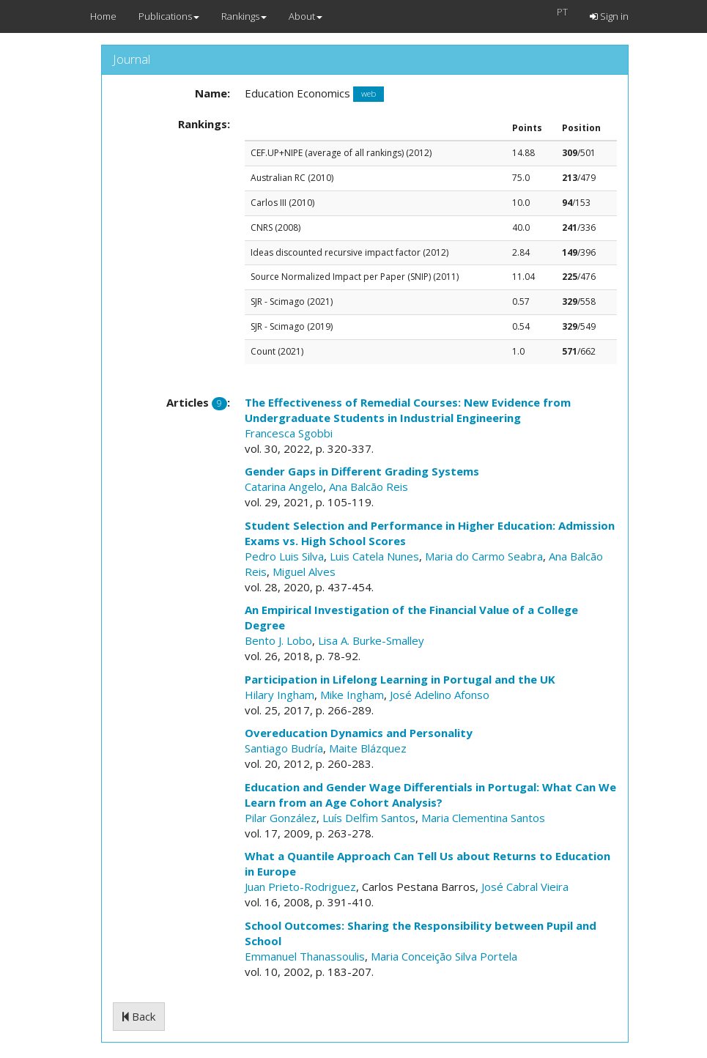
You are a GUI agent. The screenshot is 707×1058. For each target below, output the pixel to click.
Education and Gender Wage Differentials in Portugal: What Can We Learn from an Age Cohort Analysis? (430, 795)
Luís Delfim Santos (368, 817)
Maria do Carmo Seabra (484, 556)
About (305, 16)
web (368, 94)
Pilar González (281, 817)
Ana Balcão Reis (368, 486)
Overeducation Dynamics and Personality (359, 732)
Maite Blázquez (368, 748)
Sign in (609, 16)
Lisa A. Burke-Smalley (371, 640)
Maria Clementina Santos (483, 817)
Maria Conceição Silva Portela (444, 956)
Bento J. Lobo (278, 640)
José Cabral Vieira (525, 886)
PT (562, 11)
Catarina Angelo (284, 486)
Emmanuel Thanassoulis (305, 956)
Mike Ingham (352, 694)
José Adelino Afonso (439, 694)
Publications (168, 16)
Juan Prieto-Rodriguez (300, 886)
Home (103, 16)
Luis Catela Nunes (374, 556)
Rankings (244, 16)
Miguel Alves (304, 571)
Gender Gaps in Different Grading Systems (362, 471)
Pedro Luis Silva (284, 556)
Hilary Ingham (279, 694)
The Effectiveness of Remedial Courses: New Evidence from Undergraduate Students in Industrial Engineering (408, 410)
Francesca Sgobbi (289, 433)
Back (138, 1016)
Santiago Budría (284, 748)
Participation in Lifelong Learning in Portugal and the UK (400, 679)
